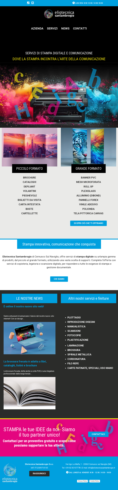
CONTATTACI (98, 434)
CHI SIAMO (59, 279)
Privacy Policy (82, 481)
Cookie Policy (94, 481)
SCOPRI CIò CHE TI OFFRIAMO (88, 223)
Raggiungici (39, 473)
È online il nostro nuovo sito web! (24, 306)
